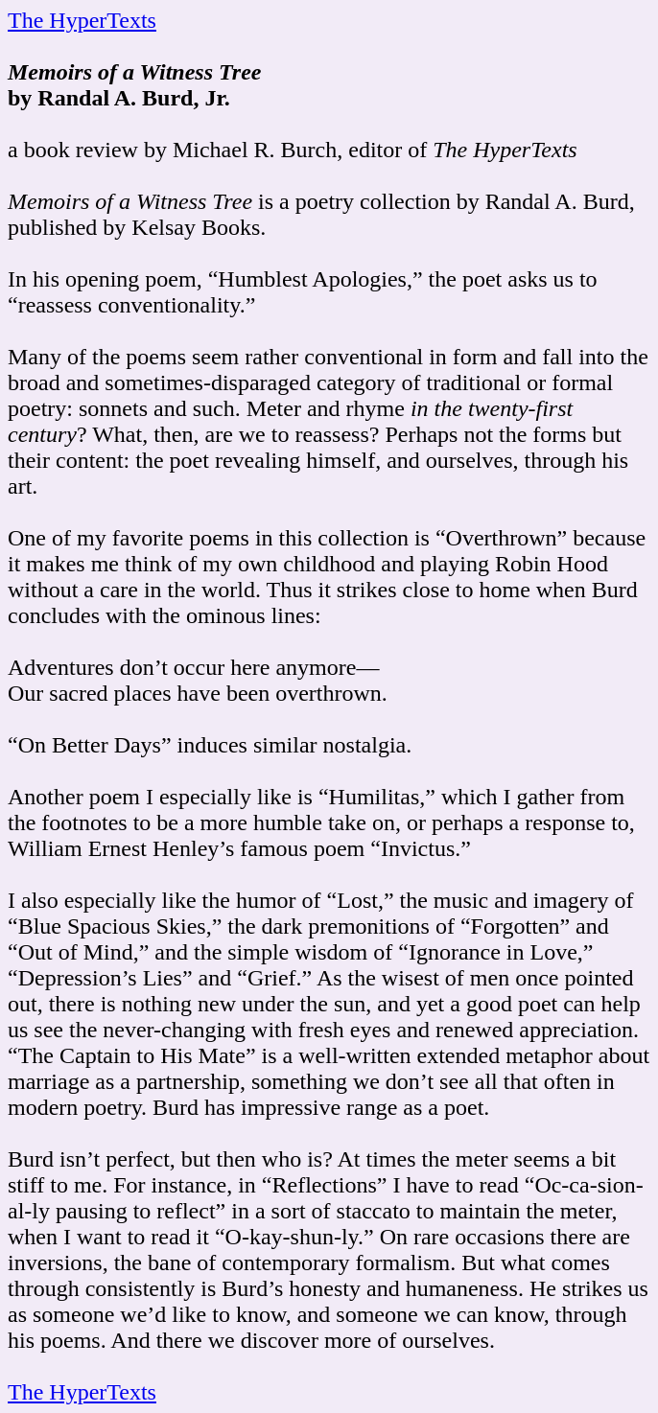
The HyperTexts (82, 20)
